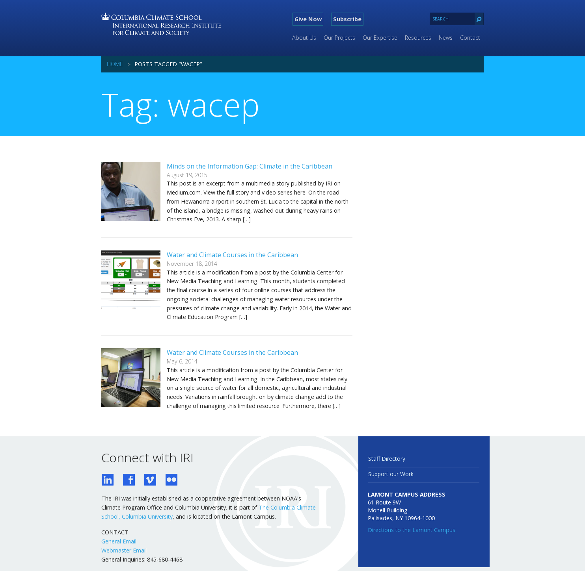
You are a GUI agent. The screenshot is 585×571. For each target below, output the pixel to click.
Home (115, 64)
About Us (304, 37)
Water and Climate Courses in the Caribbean (232, 254)
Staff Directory (386, 458)
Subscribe (347, 19)
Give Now (308, 19)
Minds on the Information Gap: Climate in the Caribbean (249, 166)
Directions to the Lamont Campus (411, 530)
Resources (418, 37)
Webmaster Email (124, 550)
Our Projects (339, 37)
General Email (118, 541)
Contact (470, 37)
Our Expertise (380, 37)
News (446, 37)
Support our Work (391, 474)
